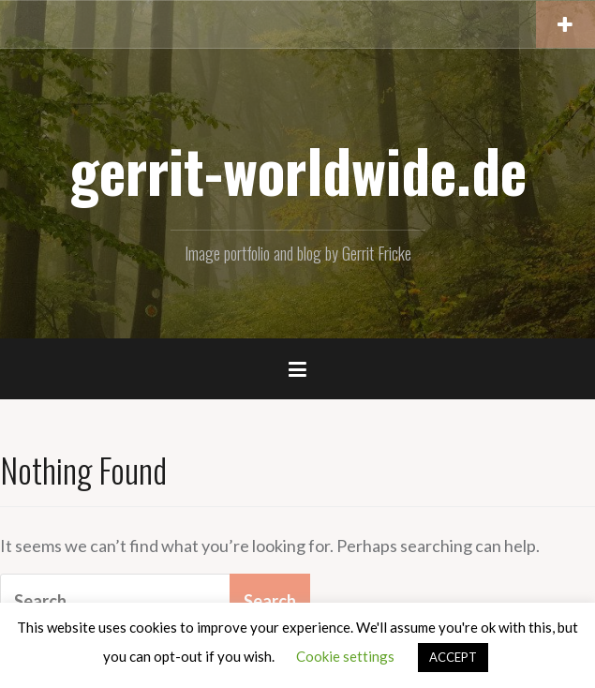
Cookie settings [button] (345, 656)
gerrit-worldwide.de (298, 170)
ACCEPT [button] (453, 657)
